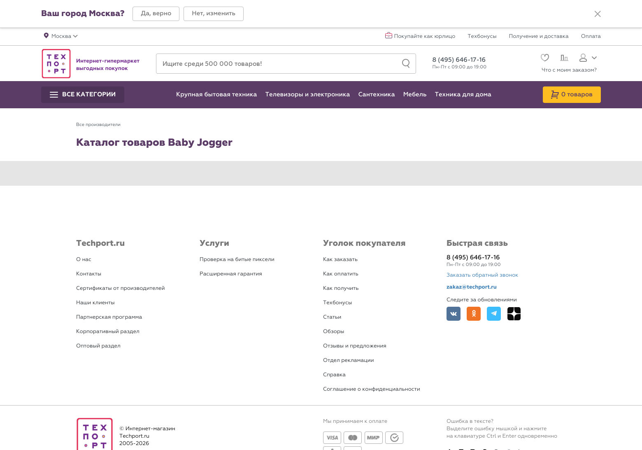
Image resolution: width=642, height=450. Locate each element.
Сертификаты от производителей (120, 288)
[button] (156, 14)
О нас (83, 259)
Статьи (332, 317)
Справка (334, 375)
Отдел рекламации (348, 360)
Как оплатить (340, 274)
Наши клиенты (95, 303)
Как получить (340, 288)
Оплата (591, 37)
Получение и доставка (539, 37)
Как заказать (340, 259)
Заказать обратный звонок (482, 275)
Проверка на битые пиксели (237, 259)
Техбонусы (482, 37)
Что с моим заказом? (569, 70)
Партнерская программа (109, 317)
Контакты (88, 274)
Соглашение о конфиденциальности (371, 389)
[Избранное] (544, 58)
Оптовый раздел (98, 346)
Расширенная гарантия (231, 274)
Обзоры (333, 332)
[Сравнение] (563, 59)
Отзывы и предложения (354, 346)
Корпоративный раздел (108, 332)
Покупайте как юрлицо (425, 37)
